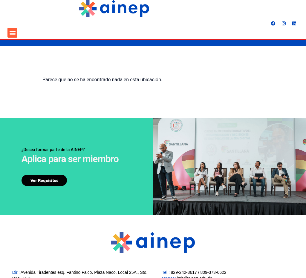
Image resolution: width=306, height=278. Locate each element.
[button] (12, 33)
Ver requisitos (44, 180)
